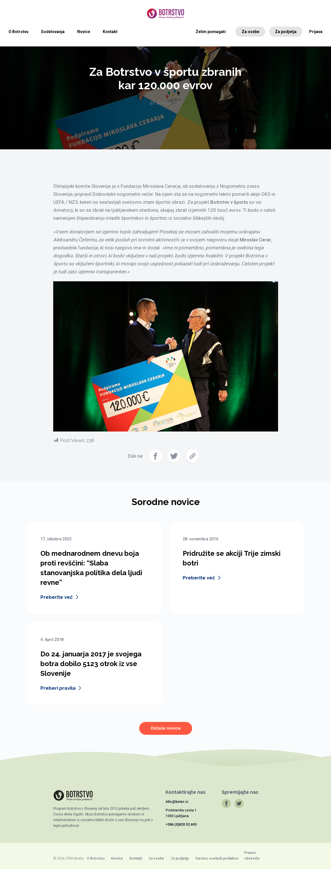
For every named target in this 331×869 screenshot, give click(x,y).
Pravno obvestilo (252, 855)
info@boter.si (177, 802)
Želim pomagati (211, 31)
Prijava (315, 31)
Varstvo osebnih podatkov (217, 858)
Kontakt (110, 31)
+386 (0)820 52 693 (181, 825)
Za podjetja (286, 31)
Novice (83, 31)
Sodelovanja (53, 31)
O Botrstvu (18, 31)
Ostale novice (166, 732)
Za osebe (250, 31)
